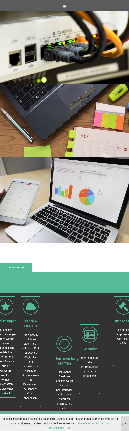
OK (70, 427)
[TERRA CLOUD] (27, 307)
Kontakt (90, 362)
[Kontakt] (90, 347)
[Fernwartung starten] (64, 361)
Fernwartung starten (67, 378)
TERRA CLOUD (26, 323)
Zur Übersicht (16, 267)
